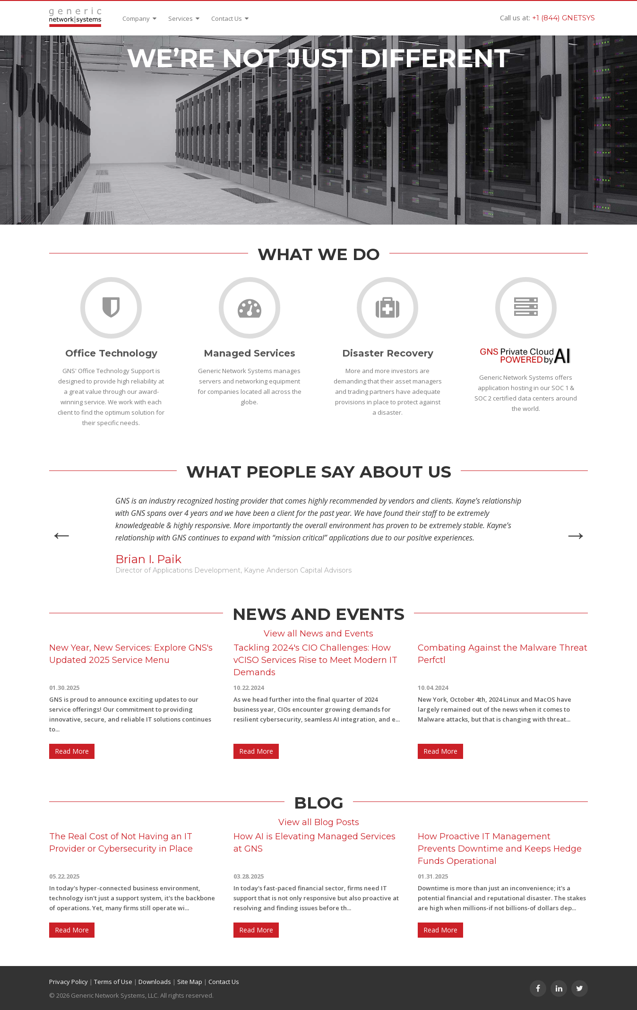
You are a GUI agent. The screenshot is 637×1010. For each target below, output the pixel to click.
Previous (61, 534)
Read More (72, 751)
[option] (318, 535)
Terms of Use (113, 981)
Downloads (154, 981)
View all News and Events (318, 633)
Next (575, 534)
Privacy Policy (68, 981)
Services (183, 18)
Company (139, 18)
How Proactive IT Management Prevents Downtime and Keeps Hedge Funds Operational (500, 848)
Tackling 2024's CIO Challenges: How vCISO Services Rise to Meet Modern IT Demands (315, 660)
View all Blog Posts (318, 822)
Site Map (189, 981)
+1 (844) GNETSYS (563, 17)
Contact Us (230, 18)
